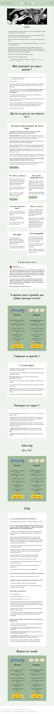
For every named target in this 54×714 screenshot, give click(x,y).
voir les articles (14, 167)
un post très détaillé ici (33, 413)
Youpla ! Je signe (17, 346)
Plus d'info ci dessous (14, 60)
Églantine (42, 59)
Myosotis (36, 59)
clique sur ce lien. (26, 596)
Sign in (51, 3)
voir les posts (13, 199)
